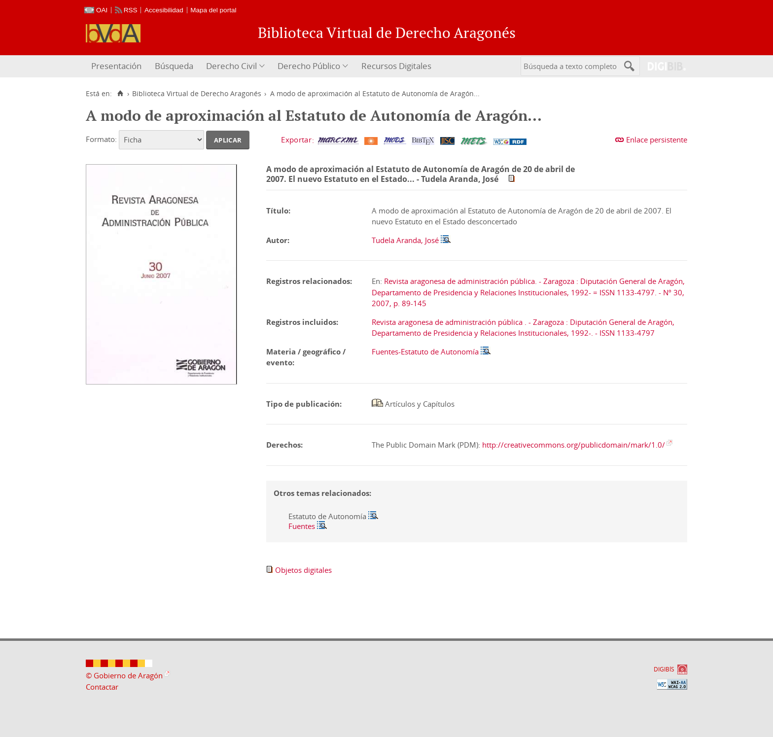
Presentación (116, 65)
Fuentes (301, 526)
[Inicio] (120, 93)
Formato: (101, 139)
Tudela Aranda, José (405, 240)
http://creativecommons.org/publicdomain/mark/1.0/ (573, 445)
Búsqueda (174, 65)
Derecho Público (309, 65)
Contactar (102, 687)
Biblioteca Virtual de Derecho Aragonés (196, 93)
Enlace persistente (656, 139)
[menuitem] (117, 66)
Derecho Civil (231, 65)
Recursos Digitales (396, 65)
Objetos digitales (303, 570)
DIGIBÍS (664, 669)
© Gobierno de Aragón (124, 675)
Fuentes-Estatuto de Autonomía (425, 351)
